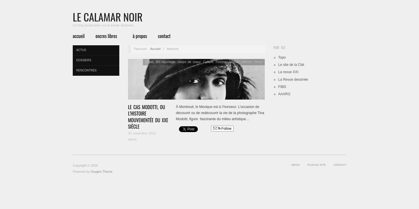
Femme (221, 62)
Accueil (79, 36)
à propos (140, 36)
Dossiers (83, 60)
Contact (164, 36)
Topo (282, 57)
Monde (247, 62)
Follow (222, 129)
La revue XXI (288, 72)
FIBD (282, 87)
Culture (208, 62)
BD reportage (165, 62)
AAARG (284, 94)
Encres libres (106, 36)
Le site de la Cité (291, 65)
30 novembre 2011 (142, 133)
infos (296, 164)
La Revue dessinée (293, 80)
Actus (81, 50)
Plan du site (317, 164)
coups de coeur (189, 62)
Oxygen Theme (101, 171)
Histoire (234, 62)
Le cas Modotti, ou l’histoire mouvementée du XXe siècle (148, 117)
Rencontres (86, 70)
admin (132, 139)
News (258, 62)
